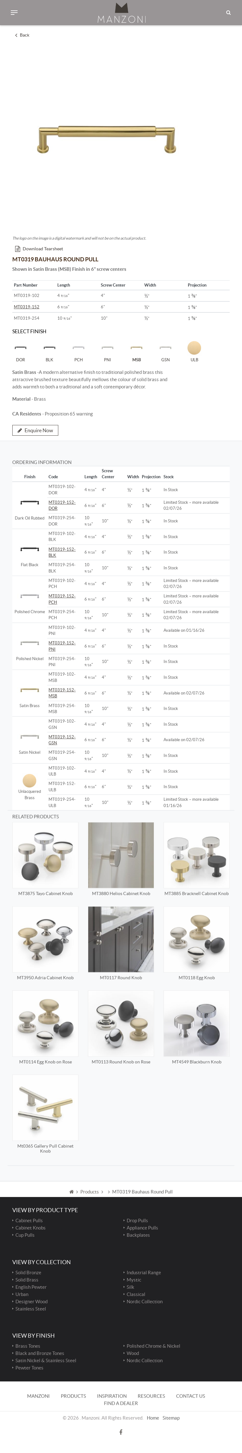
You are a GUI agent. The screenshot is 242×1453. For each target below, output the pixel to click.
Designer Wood (31, 1301)
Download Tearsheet (39, 248)
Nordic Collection (145, 1301)
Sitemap (171, 1405)
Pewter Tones (29, 1367)
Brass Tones (27, 1346)
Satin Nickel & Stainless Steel (45, 1360)
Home (153, 1405)
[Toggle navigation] (14, 13)
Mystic (134, 1279)
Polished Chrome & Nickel (153, 1346)
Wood (133, 1353)
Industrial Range (144, 1272)
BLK (49, 351)
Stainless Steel (30, 1308)
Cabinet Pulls (29, 1220)
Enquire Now (35, 430)
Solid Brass (26, 1279)
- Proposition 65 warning (52, 413)
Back (22, 35)
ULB (194, 351)
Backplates (138, 1235)
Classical (136, 1294)
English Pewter (31, 1287)
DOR (20, 351)
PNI (107, 351)
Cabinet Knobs (30, 1227)
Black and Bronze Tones (39, 1353)
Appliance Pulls (142, 1227)
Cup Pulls (25, 1235)
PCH (78, 351)
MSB (136, 351)
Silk (130, 1287)
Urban (21, 1294)
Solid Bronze (28, 1272)
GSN (165, 351)
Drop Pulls (137, 1220)
